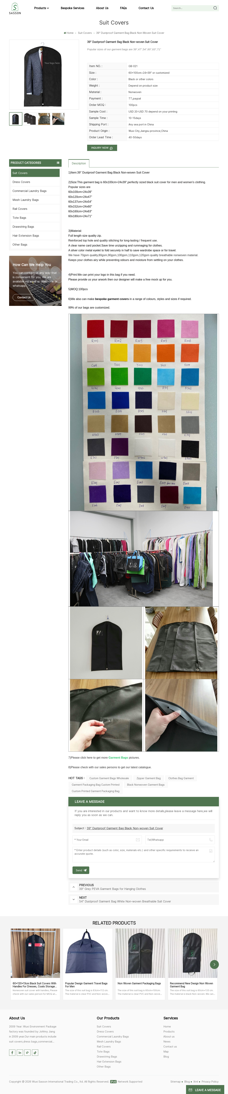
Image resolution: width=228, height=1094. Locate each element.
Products (40, 8)
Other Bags (19, 244)
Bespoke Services (72, 8)
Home (69, 32)
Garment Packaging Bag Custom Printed (95, 784)
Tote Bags (19, 217)
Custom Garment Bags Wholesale (109, 778)
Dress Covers (21, 182)
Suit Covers (85, 32)
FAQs (123, 8)
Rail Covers (19, 209)
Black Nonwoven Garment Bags (146, 784)
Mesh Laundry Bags (25, 200)
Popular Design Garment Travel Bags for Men (86, 985)
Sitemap (176, 1081)
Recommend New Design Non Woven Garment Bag (191, 985)
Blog (166, 1056)
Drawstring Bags (23, 226)
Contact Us (24, 297)
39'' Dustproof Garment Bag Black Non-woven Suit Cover (125, 828)
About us (102, 8)
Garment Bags (118, 757)
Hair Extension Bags (25, 235)
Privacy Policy (210, 1081)
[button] (214, 964)
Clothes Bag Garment (181, 778)
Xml (195, 1081)
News (167, 1041)
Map (166, 1051)
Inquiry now (100, 147)
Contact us (146, 8)
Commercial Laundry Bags (29, 191)
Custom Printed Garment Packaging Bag (95, 791)
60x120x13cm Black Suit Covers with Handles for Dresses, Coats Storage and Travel (34, 985)
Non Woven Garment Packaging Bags (139, 983)
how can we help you (32, 265)
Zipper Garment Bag (149, 778)
